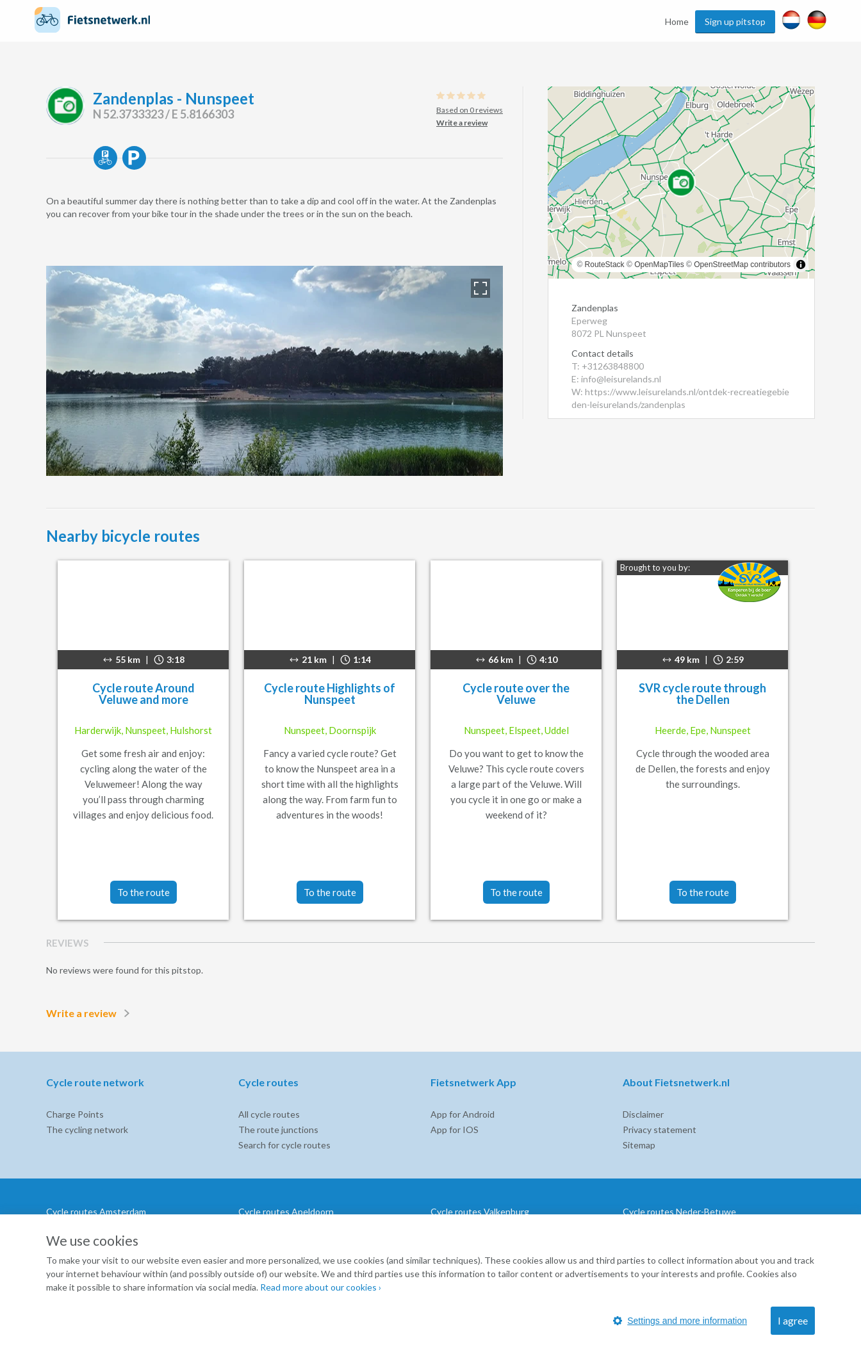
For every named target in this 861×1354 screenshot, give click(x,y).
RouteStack (605, 264)
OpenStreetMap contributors (742, 264)
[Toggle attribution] (800, 264)
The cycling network (87, 1129)
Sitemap (639, 1144)
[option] (274, 371)
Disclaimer (643, 1114)
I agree (793, 1320)
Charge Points (75, 1114)
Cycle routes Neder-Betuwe (679, 1211)
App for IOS (454, 1129)
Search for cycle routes (284, 1144)
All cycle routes (269, 1114)
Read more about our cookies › (320, 1287)
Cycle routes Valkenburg (479, 1211)
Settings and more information (680, 1321)
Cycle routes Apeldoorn (286, 1211)
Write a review (90, 1013)
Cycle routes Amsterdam (96, 1211)
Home (677, 21)
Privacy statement (659, 1129)
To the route (143, 892)
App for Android (462, 1114)
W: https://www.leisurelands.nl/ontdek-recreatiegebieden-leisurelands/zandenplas (680, 398)
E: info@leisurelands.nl (616, 378)
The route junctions (278, 1129)
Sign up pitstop (735, 21)
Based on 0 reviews (469, 110)
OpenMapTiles (659, 264)
